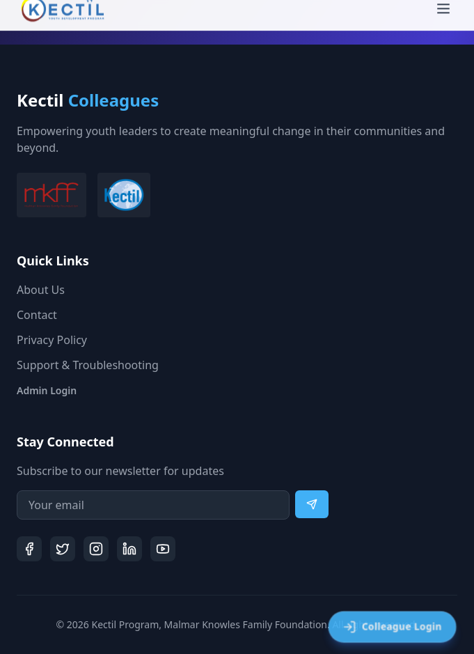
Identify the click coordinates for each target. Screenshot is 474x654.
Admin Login (47, 390)
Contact (37, 314)
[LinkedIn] (129, 548)
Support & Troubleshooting (88, 365)
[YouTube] (162, 548)
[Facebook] (29, 548)
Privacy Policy (52, 340)
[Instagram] (96, 548)
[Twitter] (62, 548)
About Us (41, 289)
